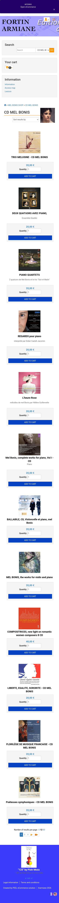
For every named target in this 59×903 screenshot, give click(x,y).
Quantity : (23, 169)
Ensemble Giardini (29, 218)
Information (10, 84)
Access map (10, 88)
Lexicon (8, 91)
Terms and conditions (30, 882)
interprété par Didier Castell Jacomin (29, 341)
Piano (29, 464)
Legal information (10, 882)
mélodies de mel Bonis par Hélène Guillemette (29, 402)
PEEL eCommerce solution (24, 888)
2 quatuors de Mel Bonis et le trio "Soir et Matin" (29, 280)
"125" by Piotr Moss (29, 869)
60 (44, 830)
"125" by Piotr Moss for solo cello (29, 873)
